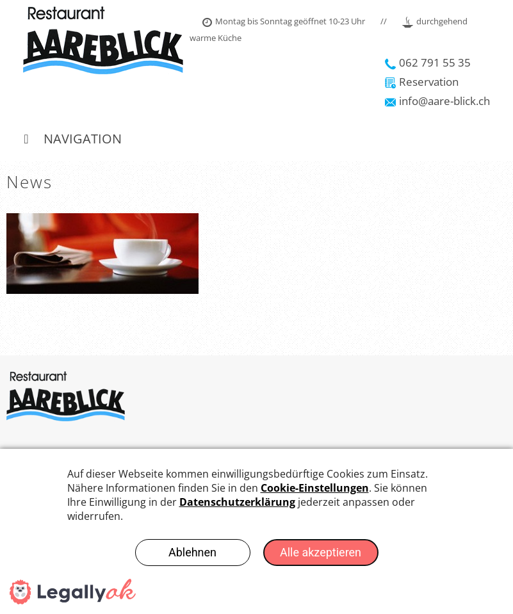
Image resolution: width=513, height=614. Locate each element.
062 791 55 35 (428, 62)
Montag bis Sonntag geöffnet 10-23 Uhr (283, 21)
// (383, 21)
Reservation (422, 81)
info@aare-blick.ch (437, 100)
